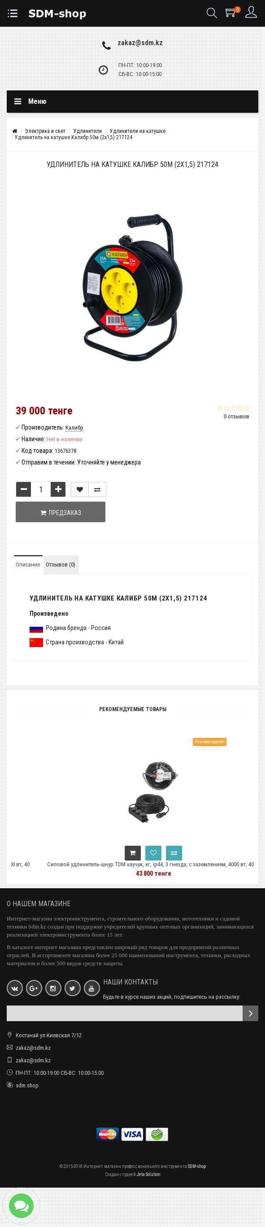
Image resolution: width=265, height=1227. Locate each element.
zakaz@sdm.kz (140, 42)
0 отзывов (236, 416)
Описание (28, 564)
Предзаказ (60, 512)
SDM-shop (197, 1166)
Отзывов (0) (60, 564)
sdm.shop (27, 1085)
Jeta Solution (149, 1174)
